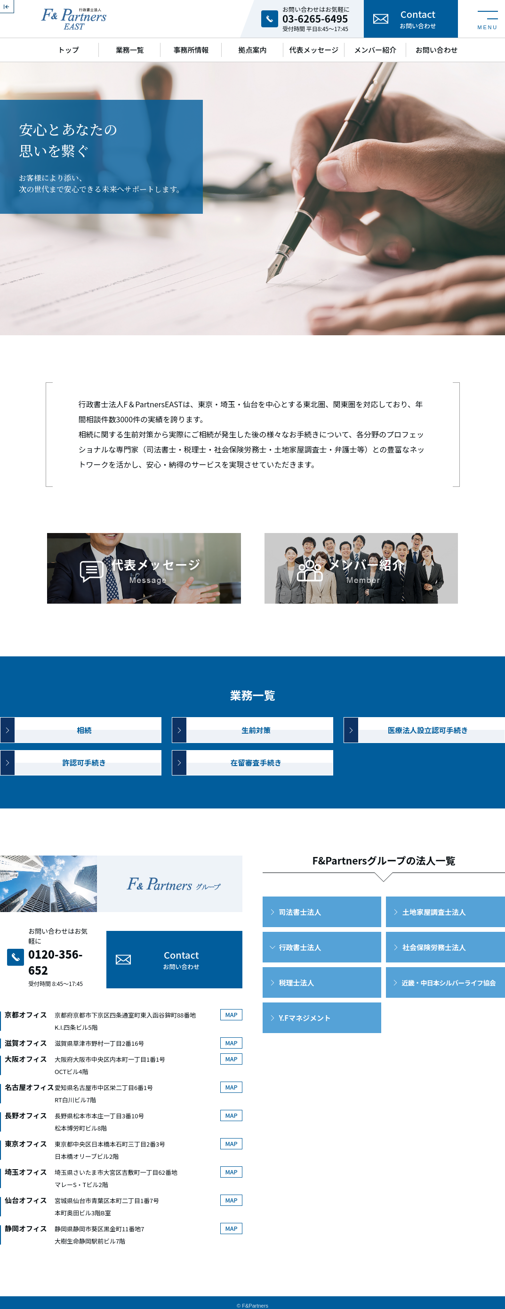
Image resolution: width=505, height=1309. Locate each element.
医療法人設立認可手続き (428, 741)
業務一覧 (130, 50)
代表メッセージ (314, 50)
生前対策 (256, 741)
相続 (84, 741)
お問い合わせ (437, 50)
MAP (230, 1008)
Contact (418, 19)
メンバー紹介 (375, 50)
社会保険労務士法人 (434, 966)
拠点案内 (252, 50)
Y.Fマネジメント (304, 1037)
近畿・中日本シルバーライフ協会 (448, 1002)
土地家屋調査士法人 (434, 931)
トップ (68, 50)
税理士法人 (296, 1002)
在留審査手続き (256, 779)
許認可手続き (84, 779)
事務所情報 (191, 50)
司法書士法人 (300, 931)
